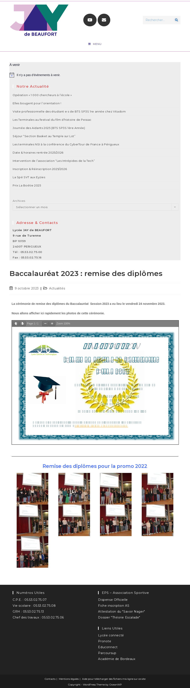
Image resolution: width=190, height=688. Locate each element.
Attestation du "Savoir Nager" (121, 611)
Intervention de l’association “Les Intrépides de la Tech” (54, 160)
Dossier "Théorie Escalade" (119, 617)
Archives (19, 200)
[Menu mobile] (95, 44)
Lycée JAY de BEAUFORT (32, 230)
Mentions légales (69, 678)
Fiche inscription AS (113, 606)
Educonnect (107, 647)
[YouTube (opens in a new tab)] (90, 20)
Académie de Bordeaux (116, 659)
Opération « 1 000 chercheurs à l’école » (42, 95)
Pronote (104, 641)
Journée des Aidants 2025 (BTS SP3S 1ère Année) (49, 128)
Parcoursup (107, 653)
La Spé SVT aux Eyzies (29, 177)
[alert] (95, 75)
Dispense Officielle (113, 600)
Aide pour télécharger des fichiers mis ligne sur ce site (114, 678)
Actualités (57, 288)
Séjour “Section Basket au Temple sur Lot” (44, 136)
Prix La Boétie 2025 (27, 185)
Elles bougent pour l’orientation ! (37, 103)
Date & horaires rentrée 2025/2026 (38, 152)
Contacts (49, 678)
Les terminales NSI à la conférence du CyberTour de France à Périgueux (66, 144)
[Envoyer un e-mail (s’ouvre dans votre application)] (104, 20)
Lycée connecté (111, 635)
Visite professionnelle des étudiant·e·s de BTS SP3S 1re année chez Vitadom (69, 111)
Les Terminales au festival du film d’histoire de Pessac (52, 119)
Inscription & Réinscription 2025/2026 (40, 169)
